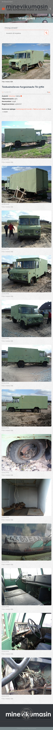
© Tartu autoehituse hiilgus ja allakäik (26, 728)
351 (49, 92)
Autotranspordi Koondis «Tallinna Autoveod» (31, 109)
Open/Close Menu (3, 8)
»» (6, 92)
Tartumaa (12, 96)
